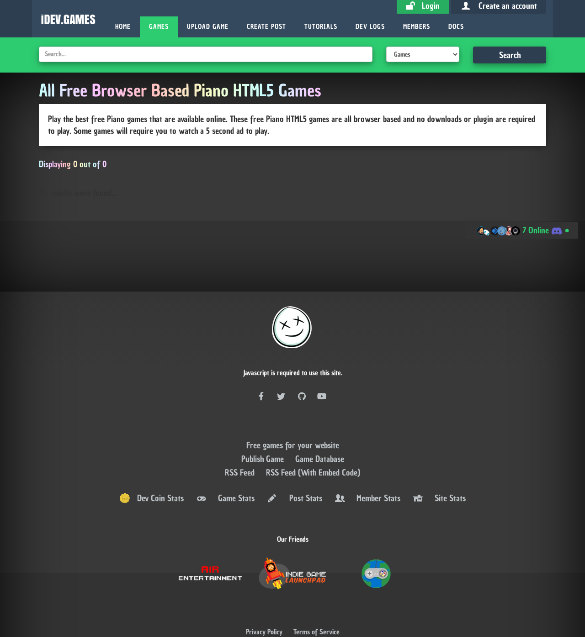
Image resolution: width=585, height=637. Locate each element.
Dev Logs (370, 26)
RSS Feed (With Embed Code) (313, 445)
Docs (456, 26)
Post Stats (294, 470)
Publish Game (263, 431)
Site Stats (439, 470)
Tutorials (320, 26)
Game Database (319, 431)
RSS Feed (241, 445)
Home (123, 26)
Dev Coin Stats (151, 470)
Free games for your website (292, 417)
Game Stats (225, 470)
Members (416, 26)
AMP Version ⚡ (292, 628)
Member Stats (367, 470)
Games (159, 26)
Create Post (266, 26)
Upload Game (208, 26)
